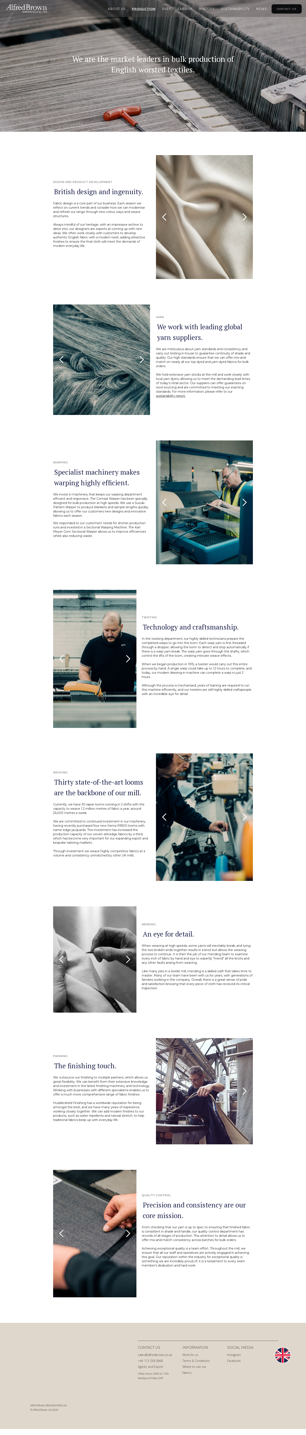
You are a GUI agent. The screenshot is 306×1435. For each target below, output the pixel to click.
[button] (164, 217)
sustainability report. (171, 396)
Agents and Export (150, 1367)
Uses (166, 9)
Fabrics (185, 9)
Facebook (234, 1361)
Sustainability (235, 9)
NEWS (261, 9)
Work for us (190, 1355)
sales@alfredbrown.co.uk (155, 1355)
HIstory (207, 9)
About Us (117, 9)
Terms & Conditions (196, 1361)
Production (144, 9)
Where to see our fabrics (194, 1370)
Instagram (234, 1355)
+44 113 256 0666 (150, 1361)
